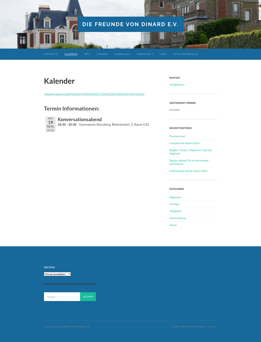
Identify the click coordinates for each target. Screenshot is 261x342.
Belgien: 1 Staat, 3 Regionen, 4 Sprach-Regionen (191, 151)
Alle (47, 94)
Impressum (144, 54)
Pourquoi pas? (177, 136)
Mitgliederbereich (185, 54)
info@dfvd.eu (177, 84)
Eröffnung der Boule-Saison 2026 (188, 170)
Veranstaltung (177, 218)
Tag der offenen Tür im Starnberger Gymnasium (189, 162)
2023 (115, 94)
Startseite (51, 54)
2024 (123, 94)
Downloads (122, 54)
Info (87, 54)
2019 (80, 94)
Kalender (71, 54)
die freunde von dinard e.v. (130, 24)
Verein (173, 225)
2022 (106, 94)
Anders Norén (195, 326)
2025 (132, 94)
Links (163, 54)
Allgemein (175, 197)
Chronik (102, 54)
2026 (140, 94)
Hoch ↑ (212, 326)
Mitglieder (175, 211)
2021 (97, 94)
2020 (89, 94)
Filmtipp (174, 204)
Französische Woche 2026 (184, 143)
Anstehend (59, 94)
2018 (71, 94)
